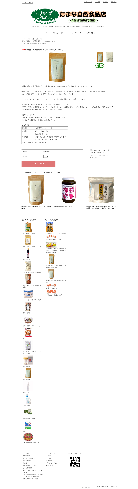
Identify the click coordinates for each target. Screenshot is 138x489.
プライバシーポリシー (52, 463)
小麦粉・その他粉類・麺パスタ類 (32, 267)
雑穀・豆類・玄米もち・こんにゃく (33, 241)
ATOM (51, 465)
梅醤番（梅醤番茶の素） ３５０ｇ (64, 206)
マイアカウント (88, 2)
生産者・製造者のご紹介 (29, 465)
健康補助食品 (28, 361)
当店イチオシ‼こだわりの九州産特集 (56, 228)
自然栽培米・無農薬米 (29, 228)
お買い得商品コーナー (52, 286)
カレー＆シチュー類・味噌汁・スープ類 (33, 281)
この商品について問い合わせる (99, 155)
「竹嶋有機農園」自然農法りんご (32, 438)
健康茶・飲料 (30, 39)
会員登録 (97, 2)
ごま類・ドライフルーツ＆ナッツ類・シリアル (32, 347)
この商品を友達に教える (97, 152)
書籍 (28, 426)
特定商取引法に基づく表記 (30, 479)
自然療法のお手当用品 (29, 413)
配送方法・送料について (29, 460)
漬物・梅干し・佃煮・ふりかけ (31, 320)
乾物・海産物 (28, 307)
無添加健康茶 (39, 39)
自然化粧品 (28, 387)
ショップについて (76, 33)
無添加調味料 (28, 254)
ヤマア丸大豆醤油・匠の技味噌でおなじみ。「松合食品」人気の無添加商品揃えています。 (56, 247)
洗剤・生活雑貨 (28, 400)
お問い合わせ (91, 33)
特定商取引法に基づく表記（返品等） (101, 150)
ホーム (45, 33)
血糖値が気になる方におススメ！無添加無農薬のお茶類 (41, 41)
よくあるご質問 (27, 468)
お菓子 (28, 333)
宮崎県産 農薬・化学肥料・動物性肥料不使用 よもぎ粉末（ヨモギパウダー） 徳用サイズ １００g (101, 207)
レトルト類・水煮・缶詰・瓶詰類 (32, 295)
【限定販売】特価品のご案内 (54, 293)
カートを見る (50, 460)
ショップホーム (27, 453)
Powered (104, 487)
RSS (47, 465)
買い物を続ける (94, 158)
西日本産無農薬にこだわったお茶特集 (36, 43)
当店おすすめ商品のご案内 (33, 40)
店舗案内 (25, 463)
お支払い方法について (29, 458)
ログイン (105, 2)
